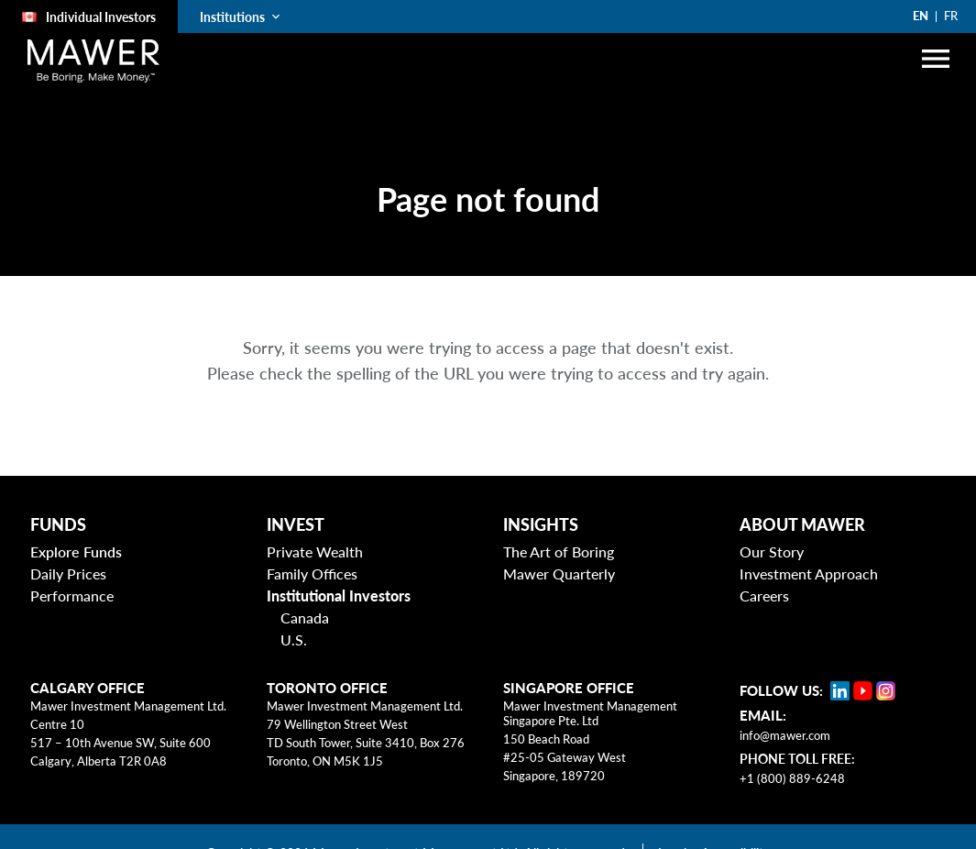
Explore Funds (76, 551)
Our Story (772, 551)
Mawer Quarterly (559, 573)
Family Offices (312, 573)
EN (920, 15)
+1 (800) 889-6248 (792, 778)
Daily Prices (68, 573)
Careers (764, 595)
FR (951, 15)
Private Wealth (315, 551)
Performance (72, 595)
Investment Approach (809, 573)
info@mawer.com (785, 735)
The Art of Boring (558, 551)
